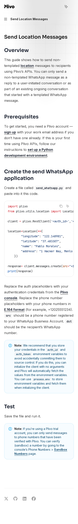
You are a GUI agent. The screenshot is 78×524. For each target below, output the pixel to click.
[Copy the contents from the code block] (61, 206)
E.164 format (14, 310)
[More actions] (73, 7)
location (27, 66)
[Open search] (58, 6)
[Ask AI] (67, 206)
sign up (10, 132)
